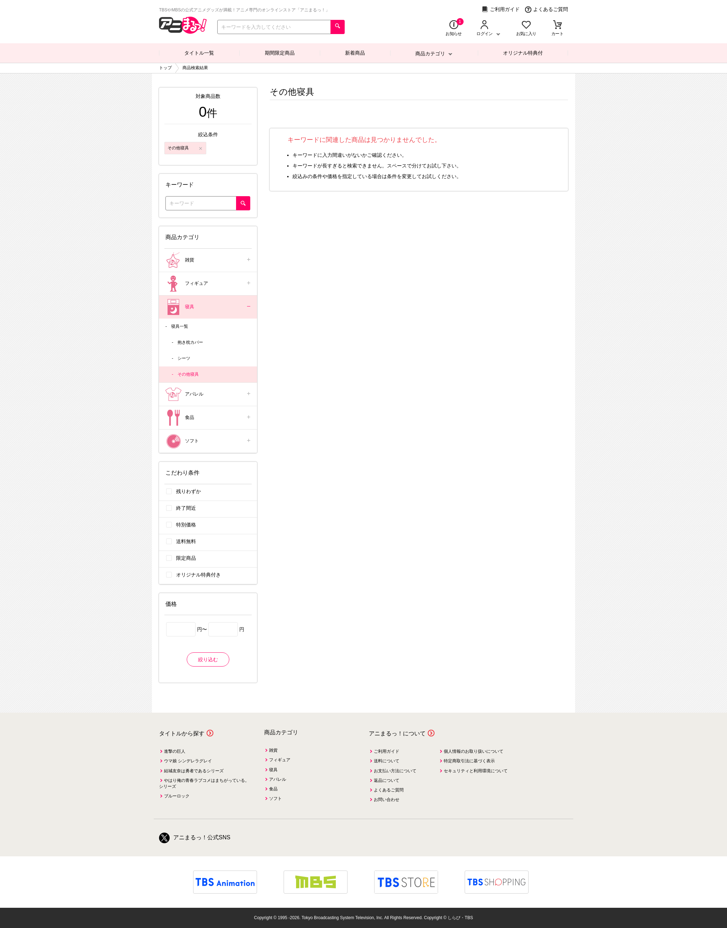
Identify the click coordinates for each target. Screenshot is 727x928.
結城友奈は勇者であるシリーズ (194, 770)
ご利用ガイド (501, 9)
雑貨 (208, 260)
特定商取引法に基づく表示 (469, 760)
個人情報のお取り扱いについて (473, 751)
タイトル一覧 (199, 53)
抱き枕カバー (190, 342)
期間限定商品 (280, 53)
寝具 (208, 307)
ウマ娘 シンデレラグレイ (188, 760)
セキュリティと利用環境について (476, 770)
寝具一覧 (179, 326)
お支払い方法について (395, 770)
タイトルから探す (181, 733)
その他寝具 (188, 374)
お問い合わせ (386, 799)
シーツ (183, 358)
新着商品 (355, 53)
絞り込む (208, 659)
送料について (386, 760)
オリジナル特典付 (523, 53)
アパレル (208, 394)
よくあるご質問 (546, 9)
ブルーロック (177, 796)
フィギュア (208, 284)
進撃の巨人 (174, 751)
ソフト (208, 441)
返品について (386, 780)
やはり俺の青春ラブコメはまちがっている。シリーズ (204, 783)
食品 (208, 418)
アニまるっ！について (397, 733)
